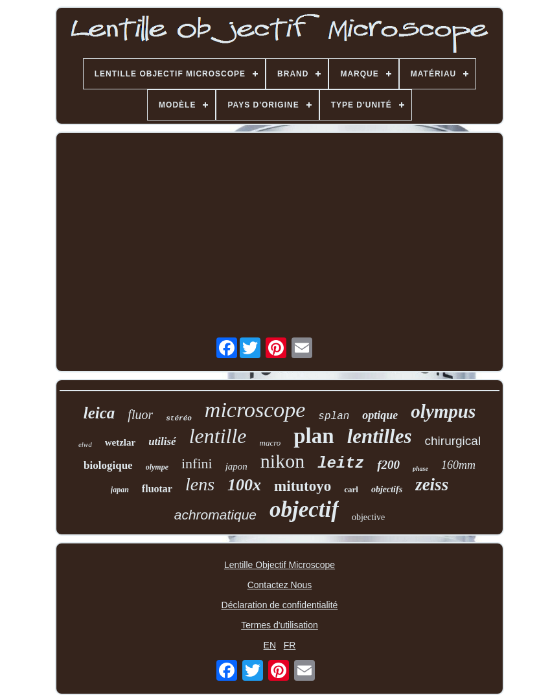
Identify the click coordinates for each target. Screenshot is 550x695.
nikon (282, 461)
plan (313, 436)
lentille (218, 436)
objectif (304, 509)
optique (380, 415)
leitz (340, 463)
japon (236, 466)
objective (368, 517)
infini (196, 463)
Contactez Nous (279, 585)
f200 (388, 465)
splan (333, 416)
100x (244, 484)
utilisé (162, 441)
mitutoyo (302, 486)
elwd (85, 444)
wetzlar (120, 442)
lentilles (379, 436)
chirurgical (453, 441)
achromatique (215, 514)
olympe (157, 467)
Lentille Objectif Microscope (279, 565)
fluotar (157, 488)
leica (99, 413)
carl (351, 489)
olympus (443, 411)
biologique (108, 465)
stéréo (179, 418)
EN (270, 645)
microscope (255, 410)
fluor (140, 414)
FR (290, 645)
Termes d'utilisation (279, 625)
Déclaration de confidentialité (280, 605)
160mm (458, 465)
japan (120, 489)
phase (420, 468)
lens (199, 484)
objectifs (386, 489)
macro (270, 443)
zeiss (431, 484)
